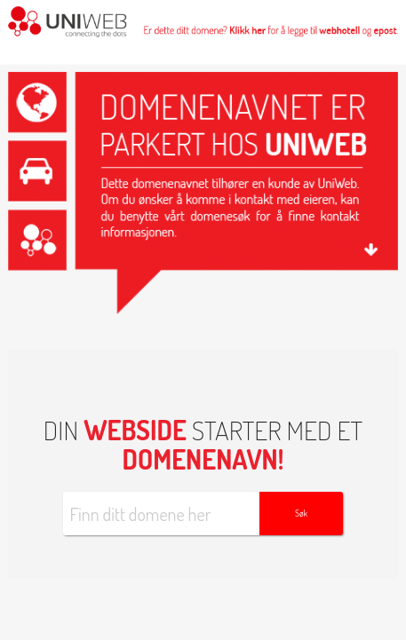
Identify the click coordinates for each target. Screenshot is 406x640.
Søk (301, 513)
